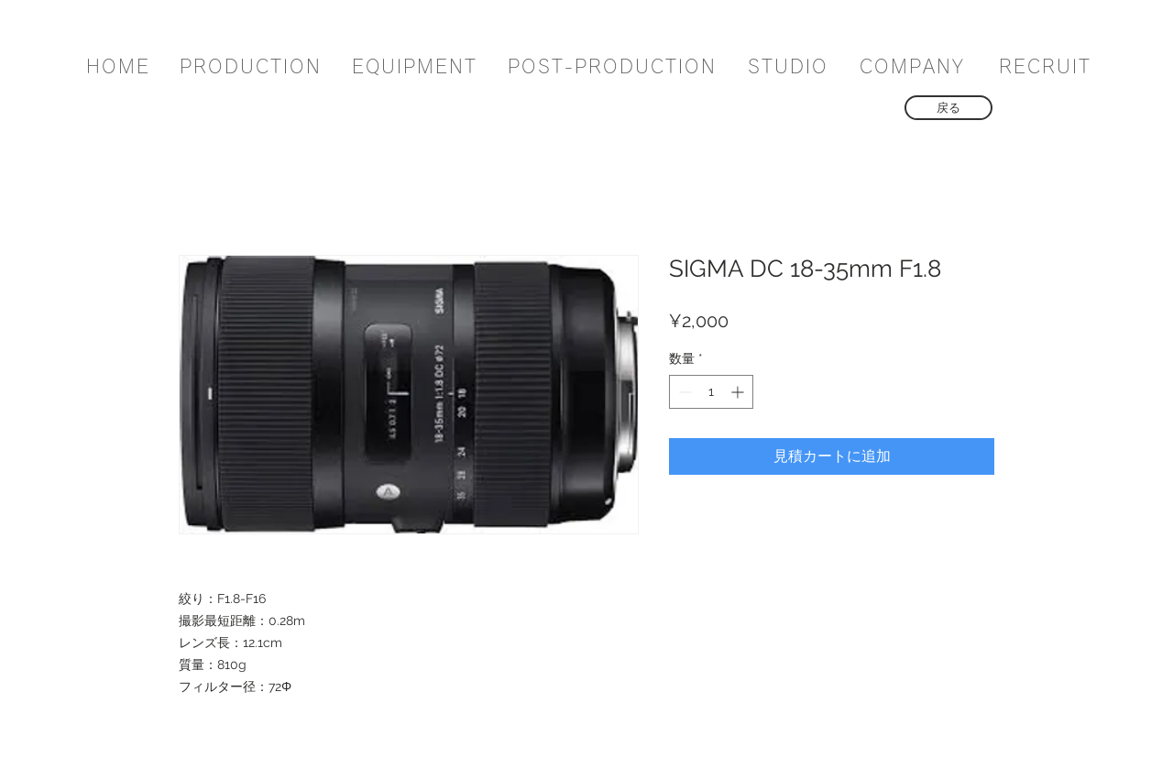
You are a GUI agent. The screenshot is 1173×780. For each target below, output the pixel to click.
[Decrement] (683, 392)
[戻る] (948, 107)
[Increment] (739, 392)
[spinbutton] (711, 392)
